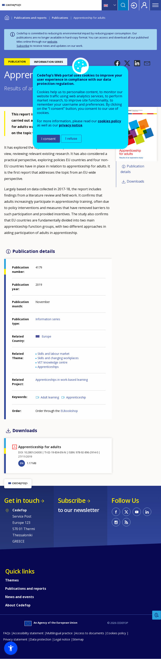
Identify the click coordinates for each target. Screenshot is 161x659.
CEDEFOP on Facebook (116, 512)
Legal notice (62, 639)
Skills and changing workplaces (58, 358)
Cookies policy (116, 633)
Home (6, 17)
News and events (19, 597)
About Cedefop (17, 605)
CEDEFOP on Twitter (126, 512)
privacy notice (70, 125)
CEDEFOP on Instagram (116, 522)
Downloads (135, 181)
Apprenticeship (76, 397)
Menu (155, 5)
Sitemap (78, 639)
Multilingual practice (59, 633)
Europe (46, 336)
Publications (60, 18)
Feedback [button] (156, 615)
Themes (12, 580)
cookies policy (109, 121)
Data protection (40, 639)
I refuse (71, 138)
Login (134, 5)
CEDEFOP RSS (126, 522)
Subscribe (23, 46)
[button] (117, 63)
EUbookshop (69, 411)
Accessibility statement (28, 633)
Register (144, 5)
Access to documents (89, 633)
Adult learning (50, 397)
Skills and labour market (54, 354)
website (52, 41)
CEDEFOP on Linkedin (147, 512)
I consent (48, 138)
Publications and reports (30, 18)
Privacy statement (15, 639)
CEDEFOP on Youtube (137, 512)
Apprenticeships (48, 367)
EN (21, 463)
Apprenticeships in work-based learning (61, 380)
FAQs (6, 633)
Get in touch (21, 500)
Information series (47, 319)
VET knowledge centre (52, 362)
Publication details (132, 169)
